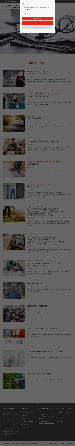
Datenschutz (35, 30)
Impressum (40, 30)
